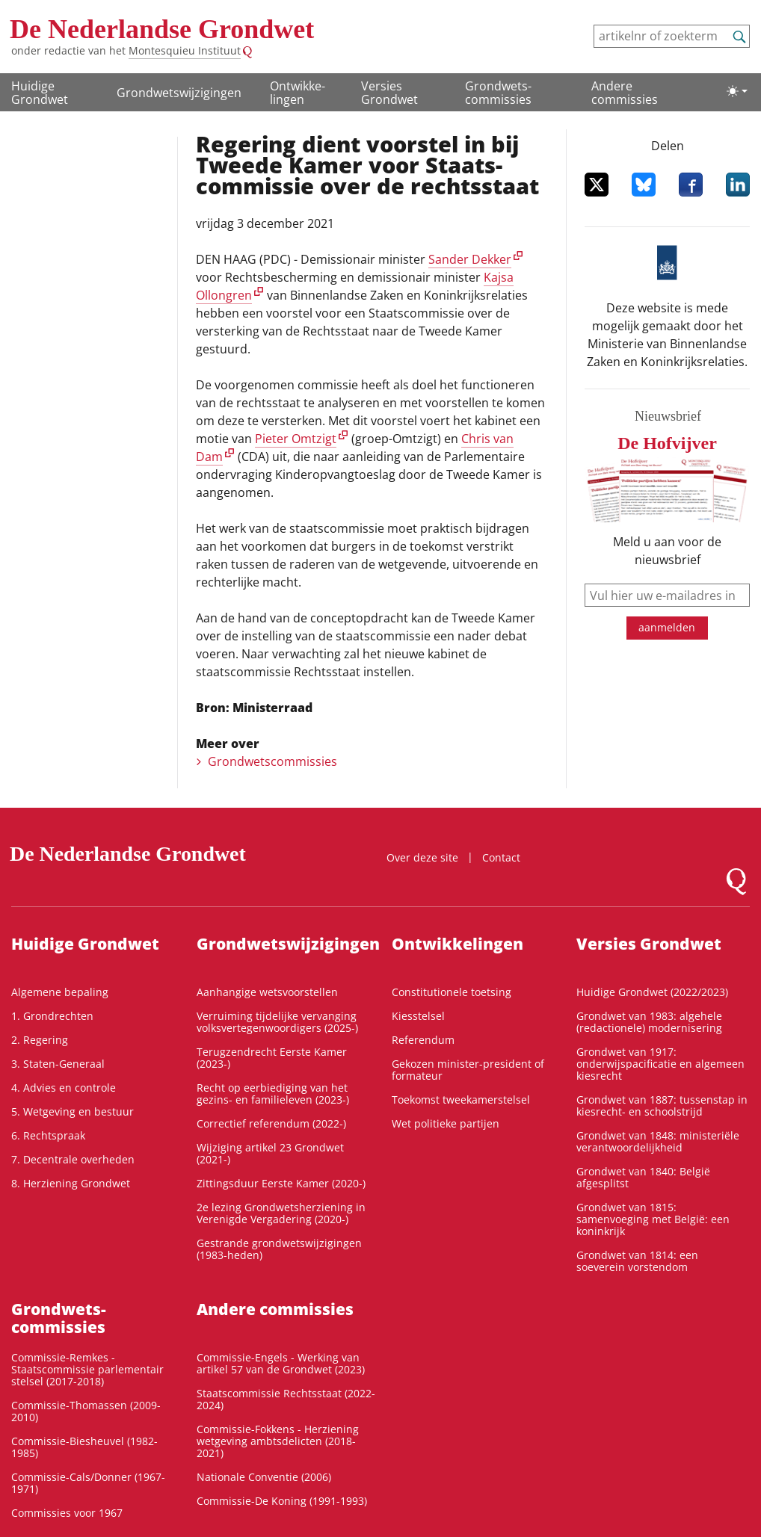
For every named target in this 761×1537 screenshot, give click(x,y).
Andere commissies (624, 93)
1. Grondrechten (52, 1016)
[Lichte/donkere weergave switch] (737, 91)
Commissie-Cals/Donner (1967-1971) (88, 1483)
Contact (501, 857)
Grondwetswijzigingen (179, 92)
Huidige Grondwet (39, 93)
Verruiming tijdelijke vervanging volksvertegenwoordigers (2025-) (277, 1022)
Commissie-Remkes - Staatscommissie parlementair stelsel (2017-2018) (87, 1369)
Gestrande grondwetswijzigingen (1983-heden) (279, 1249)
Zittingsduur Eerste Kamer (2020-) (281, 1183)
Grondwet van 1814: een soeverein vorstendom (637, 1261)
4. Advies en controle (63, 1087)
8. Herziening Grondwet (70, 1183)
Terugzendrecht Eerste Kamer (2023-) (272, 1058)
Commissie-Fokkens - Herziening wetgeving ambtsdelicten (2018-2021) (278, 1441)
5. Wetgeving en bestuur (72, 1111)
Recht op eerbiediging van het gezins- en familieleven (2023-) (273, 1093)
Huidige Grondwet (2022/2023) (652, 992)
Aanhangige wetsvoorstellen (267, 992)
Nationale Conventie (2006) (264, 1477)
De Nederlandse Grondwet (162, 29)
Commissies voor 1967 (67, 1513)
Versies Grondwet (389, 93)
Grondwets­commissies (498, 93)
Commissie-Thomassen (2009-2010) (86, 1411)
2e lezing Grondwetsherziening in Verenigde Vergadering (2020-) (281, 1213)
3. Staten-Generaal (58, 1064)
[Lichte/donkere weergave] (737, 91)
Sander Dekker (469, 259)
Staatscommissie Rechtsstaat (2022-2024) (286, 1399)
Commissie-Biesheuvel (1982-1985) (84, 1447)
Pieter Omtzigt (295, 438)
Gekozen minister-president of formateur (468, 1070)
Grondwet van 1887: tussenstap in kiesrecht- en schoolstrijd (662, 1105)
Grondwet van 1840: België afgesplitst (643, 1177)
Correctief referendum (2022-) (271, 1123)
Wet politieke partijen (445, 1123)
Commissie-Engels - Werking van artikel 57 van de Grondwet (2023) (281, 1363)
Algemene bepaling (59, 992)
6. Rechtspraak (48, 1135)
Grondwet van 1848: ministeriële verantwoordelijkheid (657, 1141)
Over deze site (422, 857)
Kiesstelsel (418, 1016)
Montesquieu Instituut (185, 50)
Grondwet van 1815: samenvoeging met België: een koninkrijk (653, 1219)
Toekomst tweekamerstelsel (461, 1099)
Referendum (423, 1040)
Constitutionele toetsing (451, 992)
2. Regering (39, 1040)
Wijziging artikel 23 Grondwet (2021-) (270, 1153)
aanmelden (666, 627)
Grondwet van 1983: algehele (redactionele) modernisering (649, 1022)
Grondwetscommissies (272, 761)
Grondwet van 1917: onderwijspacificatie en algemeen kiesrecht (660, 1064)
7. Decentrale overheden (73, 1159)
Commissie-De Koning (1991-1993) (282, 1501)
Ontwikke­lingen (297, 93)
